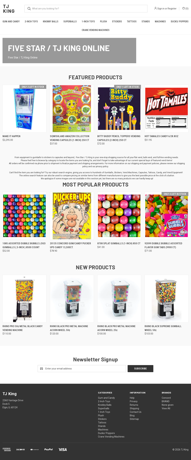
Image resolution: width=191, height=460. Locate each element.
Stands (146, 21)
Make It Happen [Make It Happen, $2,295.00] (11, 136)
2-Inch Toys (31, 21)
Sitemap (134, 419)
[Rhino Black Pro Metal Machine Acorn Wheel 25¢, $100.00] (119, 298)
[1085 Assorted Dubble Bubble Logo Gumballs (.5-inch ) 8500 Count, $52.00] (24, 216)
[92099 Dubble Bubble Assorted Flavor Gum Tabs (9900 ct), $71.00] (166, 216)
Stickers (117, 21)
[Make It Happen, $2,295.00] (24, 108)
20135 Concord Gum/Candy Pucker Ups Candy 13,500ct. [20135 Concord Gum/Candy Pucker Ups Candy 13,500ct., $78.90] (70, 245)
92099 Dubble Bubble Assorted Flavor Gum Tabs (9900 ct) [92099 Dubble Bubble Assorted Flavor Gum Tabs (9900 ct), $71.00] (163, 245)
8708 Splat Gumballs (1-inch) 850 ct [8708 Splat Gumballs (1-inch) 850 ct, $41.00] (118, 243)
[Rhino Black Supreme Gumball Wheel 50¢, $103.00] (166, 298)
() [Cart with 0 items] (185, 8)
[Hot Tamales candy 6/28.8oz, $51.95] (166, 108)
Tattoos (132, 21)
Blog (132, 415)
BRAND (165, 401)
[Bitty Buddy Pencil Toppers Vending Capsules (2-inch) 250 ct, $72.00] (119, 108)
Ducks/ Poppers (106, 433)
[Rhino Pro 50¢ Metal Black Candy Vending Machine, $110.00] (24, 298)
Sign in (160, 8)
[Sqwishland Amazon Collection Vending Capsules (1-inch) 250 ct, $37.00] (72, 108)
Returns (134, 405)
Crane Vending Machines (95, 30)
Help (132, 397)
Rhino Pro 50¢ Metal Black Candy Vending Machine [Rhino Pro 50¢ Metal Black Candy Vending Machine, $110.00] (23, 328)
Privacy (134, 401)
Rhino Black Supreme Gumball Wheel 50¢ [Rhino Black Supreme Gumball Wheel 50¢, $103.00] (163, 328)
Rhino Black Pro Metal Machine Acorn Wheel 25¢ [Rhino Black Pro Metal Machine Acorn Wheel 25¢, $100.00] (116, 328)
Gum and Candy (11, 21)
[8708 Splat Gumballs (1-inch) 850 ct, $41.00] (119, 216)
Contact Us (135, 412)
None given (168, 405)
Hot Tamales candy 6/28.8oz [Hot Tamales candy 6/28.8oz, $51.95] (161, 136)
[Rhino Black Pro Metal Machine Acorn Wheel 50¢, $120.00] (72, 298)
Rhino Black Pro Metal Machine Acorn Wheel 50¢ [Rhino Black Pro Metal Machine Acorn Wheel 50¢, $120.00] (69, 328)
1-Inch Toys (88, 21)
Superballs (70, 21)
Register (172, 8)
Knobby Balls (50, 21)
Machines (160, 21)
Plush (103, 21)
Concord (166, 397)
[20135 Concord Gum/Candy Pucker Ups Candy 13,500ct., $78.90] (72, 216)
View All (166, 408)
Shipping (134, 408)
